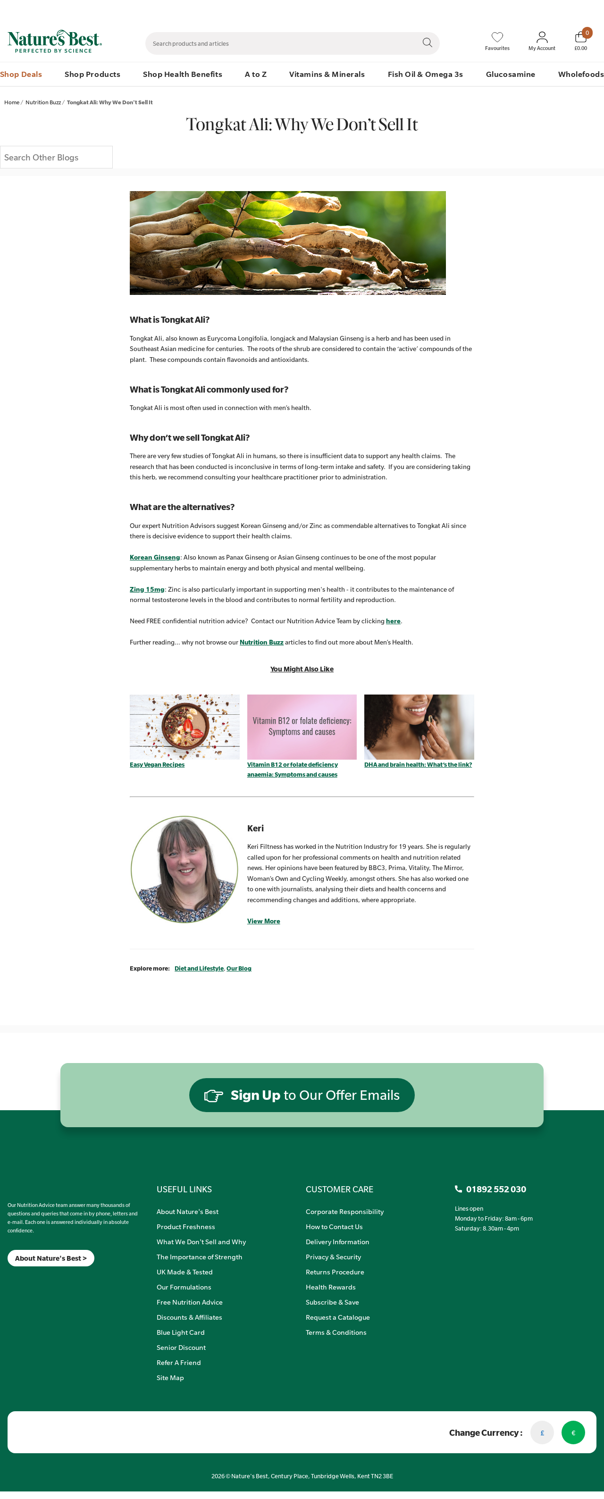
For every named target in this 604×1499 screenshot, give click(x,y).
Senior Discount (181, 1347)
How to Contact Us (334, 1226)
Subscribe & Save (332, 1302)
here (393, 621)
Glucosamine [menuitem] (511, 74)
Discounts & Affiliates (189, 1317)
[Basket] (580, 41)
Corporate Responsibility (345, 1211)
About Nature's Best (187, 1211)
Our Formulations (184, 1286)
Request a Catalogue (338, 1317)
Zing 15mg (147, 589)
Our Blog (239, 968)
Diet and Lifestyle (199, 968)
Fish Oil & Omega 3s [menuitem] (425, 74)
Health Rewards (331, 1286)
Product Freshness (186, 1226)
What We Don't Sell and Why (201, 1241)
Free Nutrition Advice (190, 1302)
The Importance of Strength (200, 1256)
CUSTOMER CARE (339, 1189)
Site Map (170, 1377)
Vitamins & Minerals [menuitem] (327, 74)
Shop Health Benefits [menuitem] (182, 74)
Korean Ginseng (155, 557)
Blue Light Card (181, 1332)
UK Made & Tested (185, 1271)
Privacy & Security (333, 1256)
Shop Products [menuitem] (92, 74)
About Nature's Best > (51, 1258)
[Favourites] (497, 41)
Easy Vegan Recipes (157, 764)
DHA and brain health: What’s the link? (418, 764)
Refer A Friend (179, 1362)
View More (263, 921)
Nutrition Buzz (262, 642)
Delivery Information (337, 1241)
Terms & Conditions (336, 1332)
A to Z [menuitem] (256, 74)
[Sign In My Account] (542, 41)
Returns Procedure (335, 1271)
